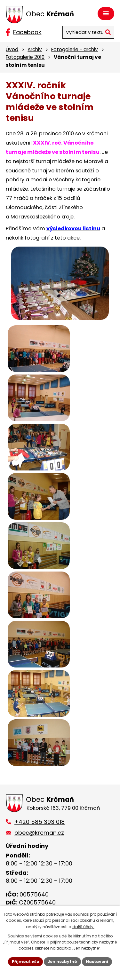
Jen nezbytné (62, 961)
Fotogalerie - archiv (74, 49)
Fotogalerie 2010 (25, 57)
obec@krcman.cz (39, 833)
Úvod (12, 49)
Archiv (35, 49)
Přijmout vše (25, 961)
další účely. (83, 926)
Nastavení (97, 961)
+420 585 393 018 (39, 822)
